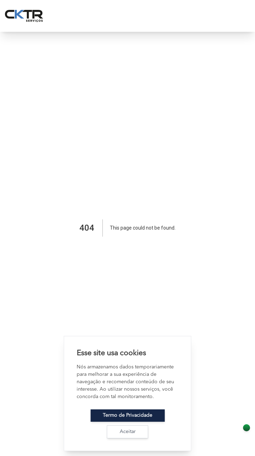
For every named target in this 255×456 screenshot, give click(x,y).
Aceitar (128, 431)
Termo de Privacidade (127, 415)
